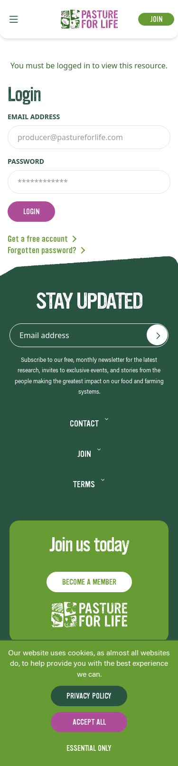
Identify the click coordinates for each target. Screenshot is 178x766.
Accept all (89, 722)
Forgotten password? (42, 250)
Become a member (89, 582)
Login (31, 212)
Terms (89, 484)
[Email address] (157, 334)
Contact (89, 423)
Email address (34, 116)
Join (156, 19)
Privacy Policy (89, 696)
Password (26, 161)
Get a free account (38, 239)
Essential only (89, 748)
